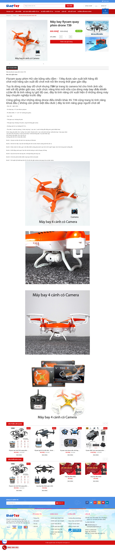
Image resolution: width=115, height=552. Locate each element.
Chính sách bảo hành (57, 533)
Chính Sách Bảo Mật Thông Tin (56, 540)
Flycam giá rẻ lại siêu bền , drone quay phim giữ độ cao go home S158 (54, 457)
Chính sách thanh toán (57, 525)
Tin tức (35, 531)
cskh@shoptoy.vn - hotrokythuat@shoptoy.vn (94, 533)
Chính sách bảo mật (56, 536)
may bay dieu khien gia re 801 (44, 493)
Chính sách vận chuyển (57, 528)
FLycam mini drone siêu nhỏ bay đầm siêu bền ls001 (75, 457)
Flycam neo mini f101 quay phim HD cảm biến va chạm (24, 457)
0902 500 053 (91, 529)
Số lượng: (53, 36)
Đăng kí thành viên (74, 533)
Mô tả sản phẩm (12, 75)
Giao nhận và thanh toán (75, 528)
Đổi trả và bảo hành (74, 531)
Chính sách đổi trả (56, 531)
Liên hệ (36, 533)
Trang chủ (36, 525)
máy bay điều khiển (70, 483)
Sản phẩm (36, 528)
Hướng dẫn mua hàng (75, 525)
